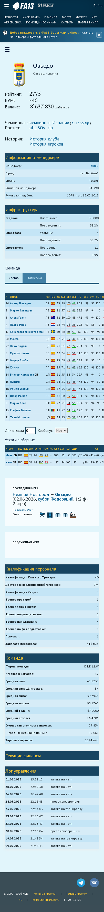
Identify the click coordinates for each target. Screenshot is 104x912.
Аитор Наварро (20, 303)
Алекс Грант (18, 318)
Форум (81, 17)
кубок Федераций (56, 499)
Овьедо (63, 494)
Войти (97, 6)
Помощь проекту (76, 893)
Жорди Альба (19, 360)
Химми (14, 367)
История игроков (47, 144)
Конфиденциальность (46, 900)
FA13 (23, 6)
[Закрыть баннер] (99, 35)
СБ (36, 375)
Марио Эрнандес (21, 310)
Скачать (67, 22)
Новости (11, 17)
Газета (66, 17)
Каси (9, 462)
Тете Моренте (20, 417)
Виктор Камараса (22, 375)
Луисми (15, 382)
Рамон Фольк (19, 389)
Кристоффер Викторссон (27, 332)
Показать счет (23, 510)
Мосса (14, 339)
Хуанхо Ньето (19, 353)
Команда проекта (45, 893)
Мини (9, 455)
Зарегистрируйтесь (65, 32)
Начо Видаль (19, 346)
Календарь (31, 17)
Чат (94, 17)
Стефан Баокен (20, 410)
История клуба (45, 139)
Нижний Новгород (31, 494)
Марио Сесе (18, 403)
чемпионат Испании (49, 123)
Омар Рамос (18, 396)
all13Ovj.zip (41, 128)
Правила (50, 17)
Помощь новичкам (41, 22)
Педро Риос (18, 325)
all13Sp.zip (80, 123)
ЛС (20, 900)
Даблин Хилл (88, 22)
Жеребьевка (13, 22)
